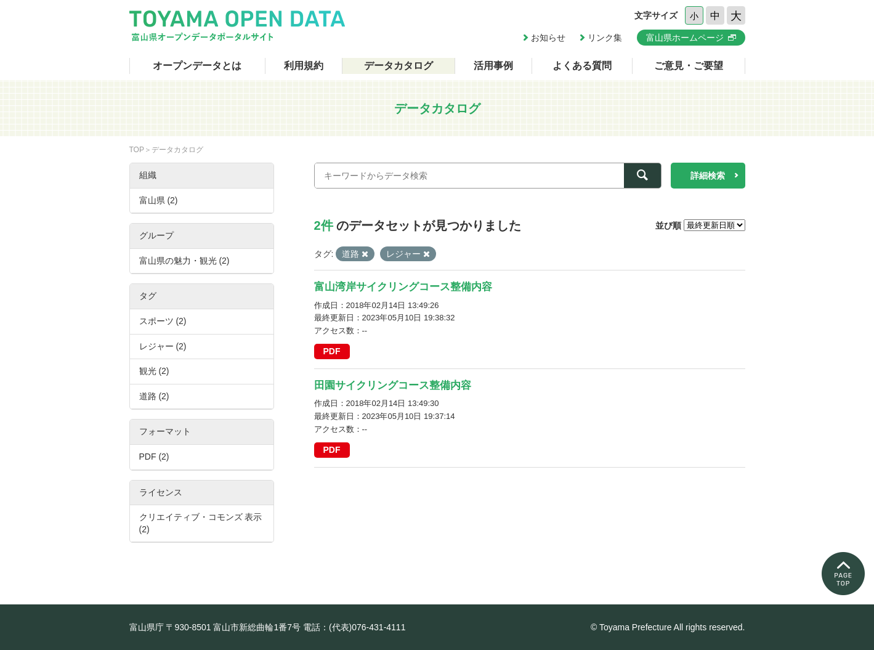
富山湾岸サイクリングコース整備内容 (403, 287)
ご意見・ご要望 (688, 65)
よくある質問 (582, 65)
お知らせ (548, 37)
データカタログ (398, 65)
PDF (332, 351)
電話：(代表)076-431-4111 (354, 627)
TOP (136, 149)
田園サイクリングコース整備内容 (392, 385)
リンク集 (605, 37)
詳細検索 (707, 176)
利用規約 (303, 65)
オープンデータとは (197, 65)
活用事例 (493, 65)
